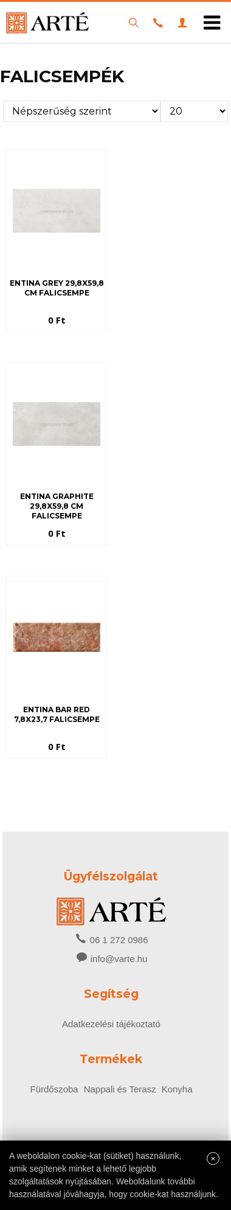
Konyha (177, 1089)
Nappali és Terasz (120, 1089)
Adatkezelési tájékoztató (111, 1024)
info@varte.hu (119, 958)
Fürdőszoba (54, 1089)
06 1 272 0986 (111, 939)
